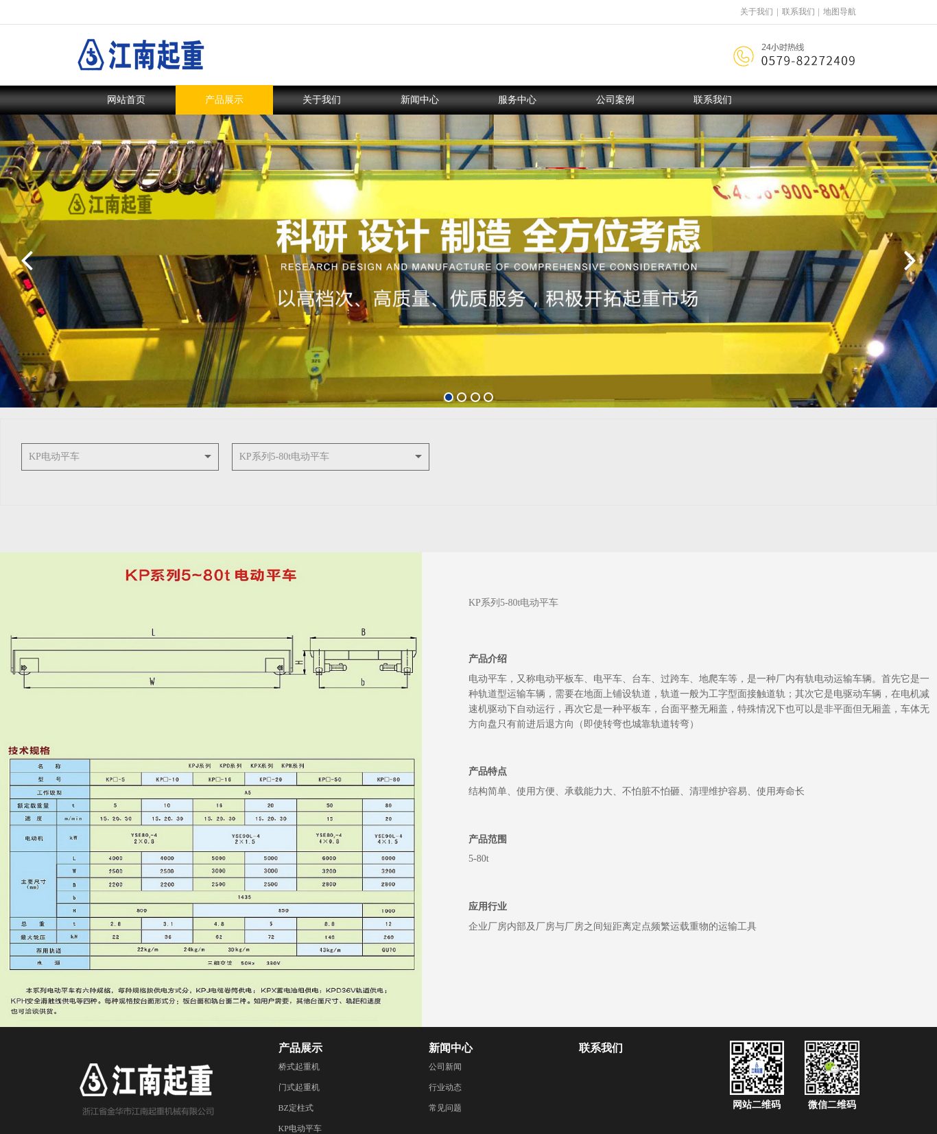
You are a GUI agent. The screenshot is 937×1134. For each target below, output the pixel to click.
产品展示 (224, 100)
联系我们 (798, 11)
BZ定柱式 (295, 1108)
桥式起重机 (299, 1067)
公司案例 (615, 100)
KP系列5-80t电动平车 (284, 456)
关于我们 (756, 11)
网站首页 (126, 100)
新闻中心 (420, 100)
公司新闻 (445, 1067)
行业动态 (445, 1087)
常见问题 (445, 1108)
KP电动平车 (54, 456)
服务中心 (517, 100)
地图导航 (839, 11)
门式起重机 (299, 1087)
